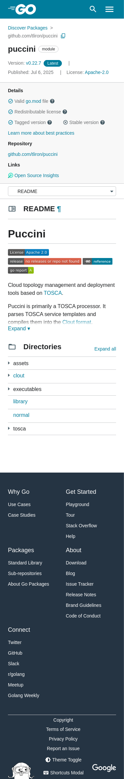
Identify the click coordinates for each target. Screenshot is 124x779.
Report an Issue (63, 748)
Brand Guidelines (83, 605)
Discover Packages (28, 28)
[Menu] (62, 191)
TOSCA (53, 293)
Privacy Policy (63, 739)
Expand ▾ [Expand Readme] (19, 328)
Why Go (18, 491)
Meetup (15, 684)
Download (76, 562)
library (20, 401)
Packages (21, 550)
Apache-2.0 (97, 72)
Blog (70, 573)
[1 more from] (9, 363)
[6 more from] (9, 389)
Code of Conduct (83, 615)
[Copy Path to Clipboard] (63, 36)
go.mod (33, 101)
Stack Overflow (81, 525)
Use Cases (19, 504)
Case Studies (21, 515)
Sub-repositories (25, 573)
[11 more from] (9, 428)
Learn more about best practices (41, 133)
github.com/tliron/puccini (33, 35)
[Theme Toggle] (63, 760)
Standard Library (25, 562)
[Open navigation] (109, 9)
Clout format (76, 322)
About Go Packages (28, 584)
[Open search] (93, 9)
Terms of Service (63, 729)
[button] (10, 101)
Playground (77, 504)
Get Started (81, 491)
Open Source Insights (33, 175)
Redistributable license (37, 111)
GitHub (15, 653)
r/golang (16, 674)
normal (21, 415)
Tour (70, 515)
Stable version (84, 122)
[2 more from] (9, 375)
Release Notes (81, 594)
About (73, 550)
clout (18, 375)
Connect (19, 629)
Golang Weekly (23, 695)
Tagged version (30, 122)
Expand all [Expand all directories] (105, 349)
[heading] (28, 9)
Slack (13, 663)
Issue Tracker (80, 584)
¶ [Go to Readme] (59, 209)
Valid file (31, 101)
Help (70, 536)
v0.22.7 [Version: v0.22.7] (25, 63)
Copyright (63, 720)
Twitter (14, 642)
